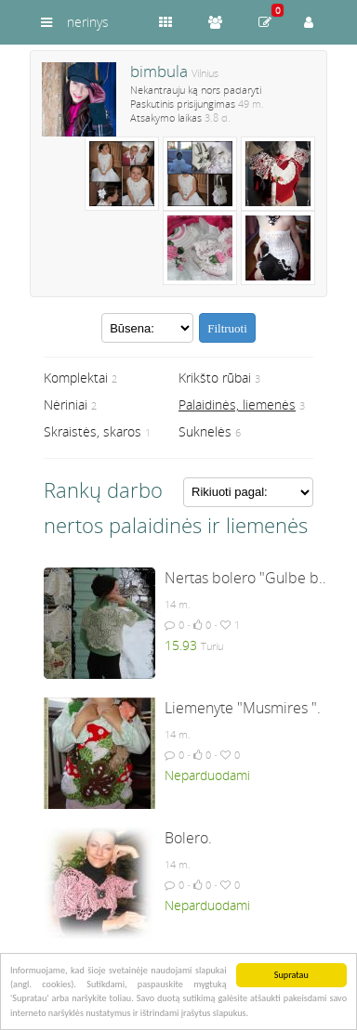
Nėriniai (65, 404)
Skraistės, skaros (92, 431)
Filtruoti (227, 328)
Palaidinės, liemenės (237, 404)
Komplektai (76, 377)
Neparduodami (207, 775)
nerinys (88, 22)
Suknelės (204, 431)
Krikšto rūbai (214, 377)
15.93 (181, 645)
